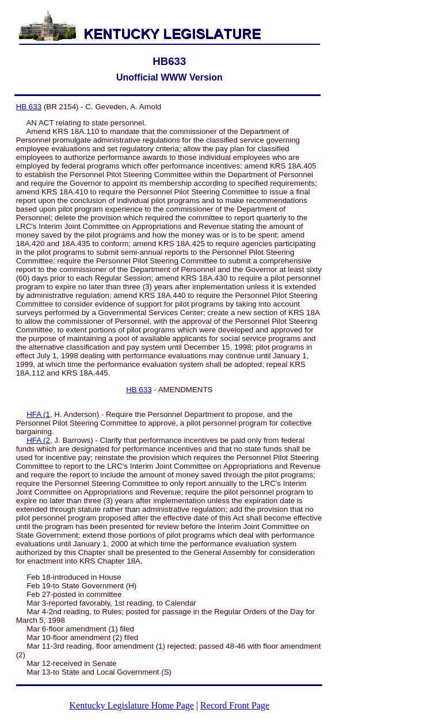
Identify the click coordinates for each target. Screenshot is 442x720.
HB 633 (28, 106)
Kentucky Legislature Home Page (132, 705)
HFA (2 (38, 440)
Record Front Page (234, 705)
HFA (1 (38, 414)
